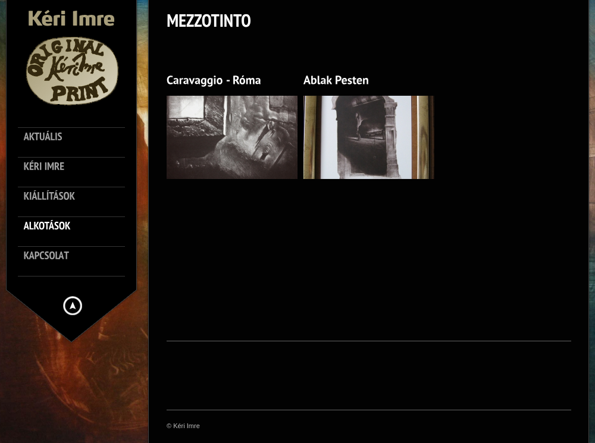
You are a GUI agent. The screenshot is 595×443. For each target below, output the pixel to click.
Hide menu (72, 305)
